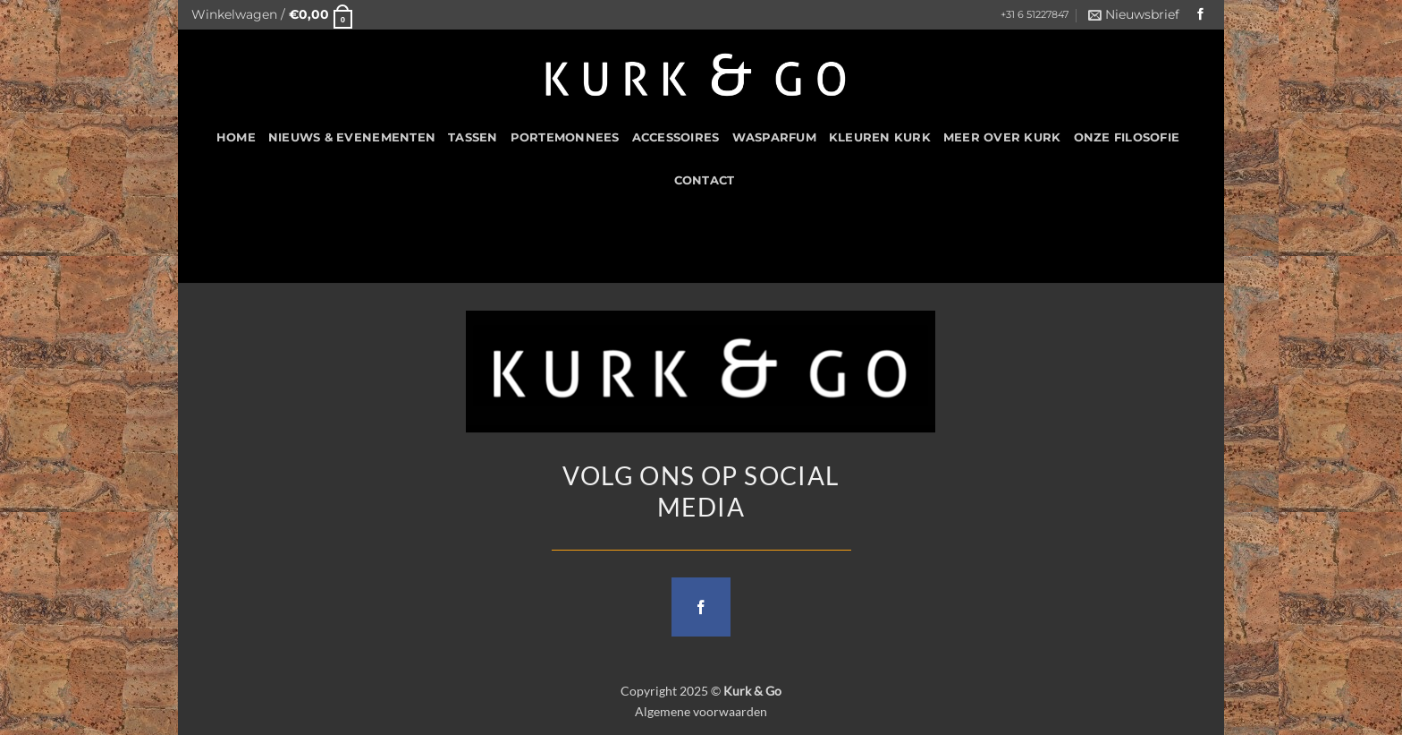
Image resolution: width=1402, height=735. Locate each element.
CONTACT (704, 180)
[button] (271, 15)
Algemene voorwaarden (701, 711)
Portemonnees (565, 137)
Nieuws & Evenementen (351, 137)
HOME (236, 137)
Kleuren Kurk (880, 137)
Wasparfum (774, 137)
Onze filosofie (1127, 137)
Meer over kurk (1002, 137)
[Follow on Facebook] (1201, 14)
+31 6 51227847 (1034, 15)
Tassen (473, 137)
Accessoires (676, 137)
